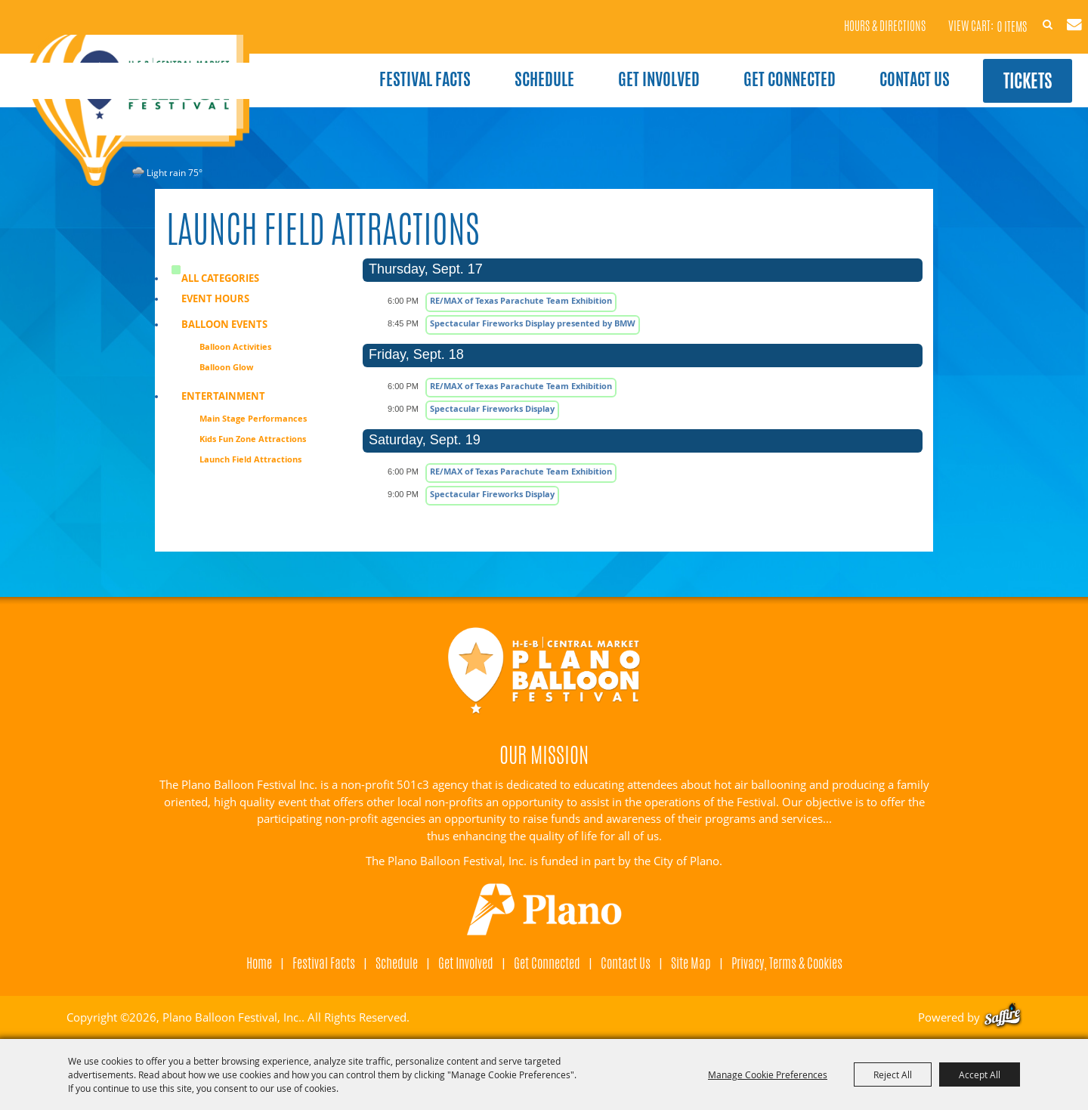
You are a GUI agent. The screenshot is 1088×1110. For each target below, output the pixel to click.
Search (1016, 13)
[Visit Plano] (544, 910)
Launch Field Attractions (250, 459)
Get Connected (762, 66)
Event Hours (215, 298)
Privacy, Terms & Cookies (786, 962)
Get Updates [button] (1051, 13)
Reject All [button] (892, 1074)
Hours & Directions (842, 15)
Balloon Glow (226, 367)
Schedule (517, 66)
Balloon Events (224, 324)
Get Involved (631, 66)
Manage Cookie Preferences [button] (767, 1074)
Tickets (1010, 67)
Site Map (691, 962)
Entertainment (223, 396)
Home (259, 962)
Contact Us (887, 66)
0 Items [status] (968, 14)
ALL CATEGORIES (220, 278)
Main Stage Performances (253, 418)
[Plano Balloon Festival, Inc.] (150, 114)
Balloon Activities (235, 346)
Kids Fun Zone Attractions (252, 438)
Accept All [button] (979, 1074)
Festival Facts (398, 66)
